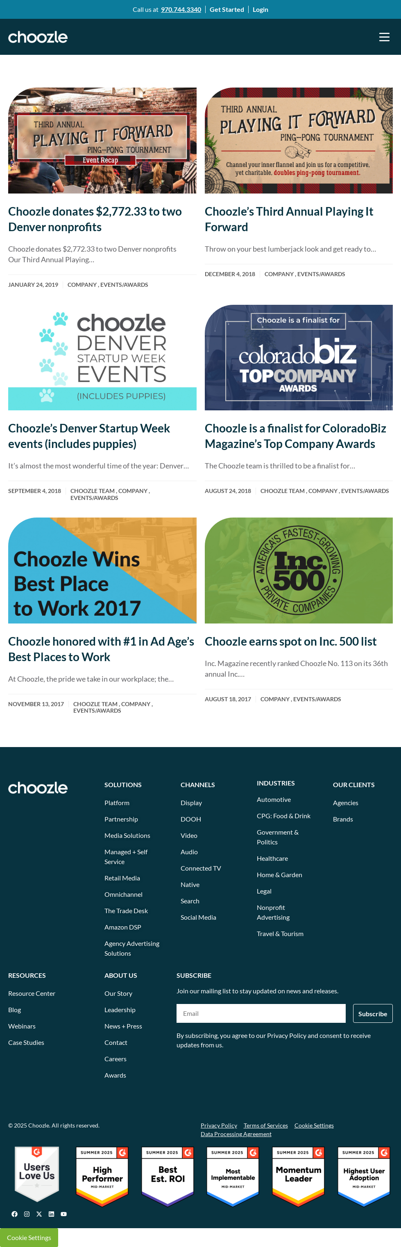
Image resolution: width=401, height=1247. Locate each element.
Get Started (227, 9)
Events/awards (124, 284)
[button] (384, 37)
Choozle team (92, 490)
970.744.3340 (181, 9)
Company (82, 284)
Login (260, 9)
